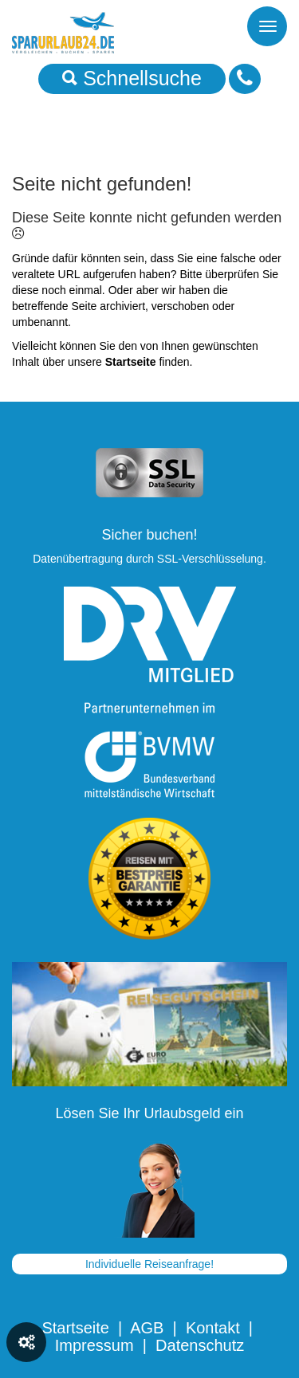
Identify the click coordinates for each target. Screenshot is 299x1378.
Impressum (94, 1345)
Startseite (74, 1328)
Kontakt (213, 1328)
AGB (146, 1328)
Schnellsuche (132, 78)
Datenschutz (199, 1345)
